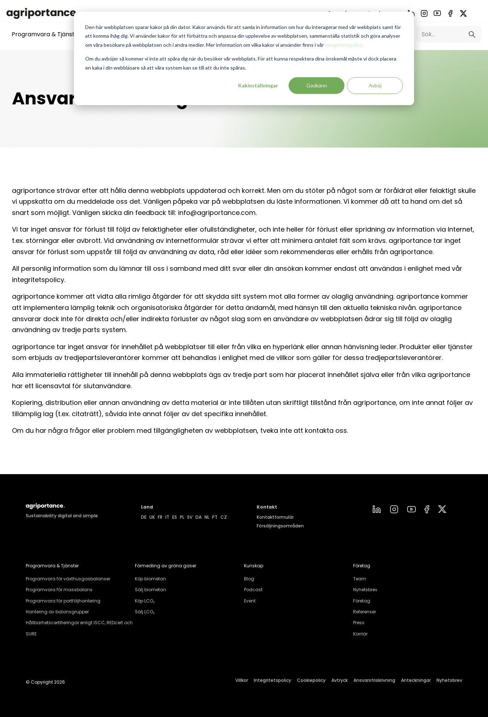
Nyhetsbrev (365, 590)
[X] (463, 13)
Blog (249, 579)
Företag (361, 601)
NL (206, 517)
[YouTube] (437, 13)
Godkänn (316, 85)
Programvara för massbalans (59, 590)
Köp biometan (150, 579)
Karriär (360, 634)
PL (182, 517)
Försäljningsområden (280, 526)
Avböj (375, 85)
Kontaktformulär (275, 517)
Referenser (364, 612)
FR (160, 517)
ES (174, 517)
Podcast (253, 590)
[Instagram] (424, 13)
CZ (223, 517)
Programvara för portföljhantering (63, 601)
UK (152, 517)
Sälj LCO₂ (144, 612)
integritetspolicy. (344, 45)
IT (167, 517)
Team (359, 579)
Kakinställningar (258, 85)
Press (358, 622)
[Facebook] (450, 13)
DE (143, 517)
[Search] (448, 34)
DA (198, 517)
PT (215, 517)
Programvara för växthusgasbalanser (68, 579)
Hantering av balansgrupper (57, 612)
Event (250, 601)
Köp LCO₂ (144, 601)
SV (190, 517)
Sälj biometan (150, 590)
